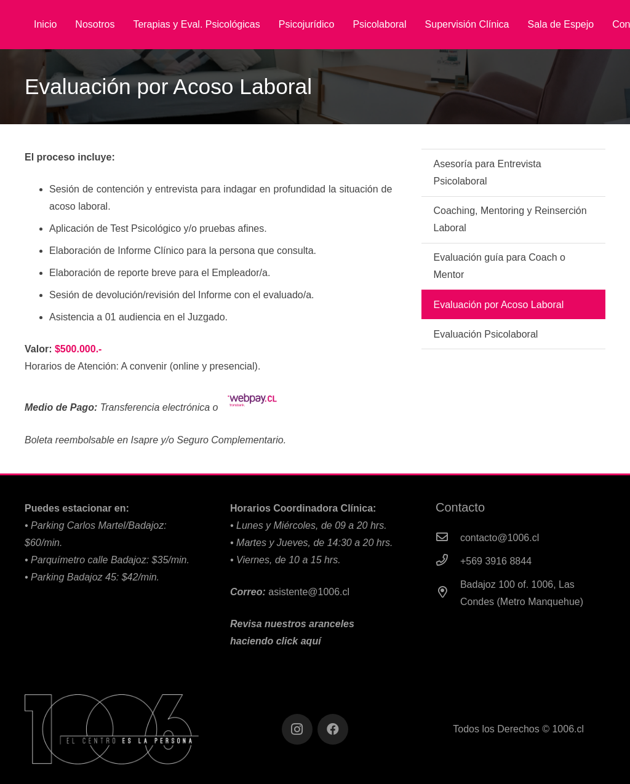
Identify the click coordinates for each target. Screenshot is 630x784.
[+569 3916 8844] (448, 561)
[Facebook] (332, 729)
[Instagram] (297, 729)
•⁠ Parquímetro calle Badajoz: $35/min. (107, 560)
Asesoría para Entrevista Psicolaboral (487, 172)
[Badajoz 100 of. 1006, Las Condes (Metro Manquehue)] (448, 593)
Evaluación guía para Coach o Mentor (499, 266)
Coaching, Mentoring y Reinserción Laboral (510, 219)
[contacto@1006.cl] (448, 538)
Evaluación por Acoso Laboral (499, 304)
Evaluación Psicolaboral (486, 334)
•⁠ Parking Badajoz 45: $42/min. (92, 577)
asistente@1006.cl (308, 592)
